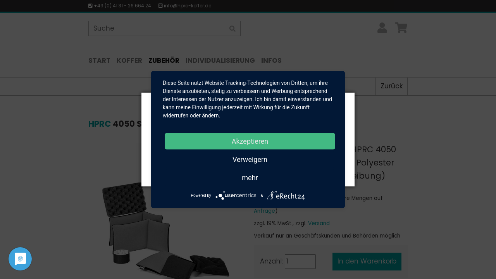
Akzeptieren (250, 141)
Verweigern (249, 159)
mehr (250, 178)
